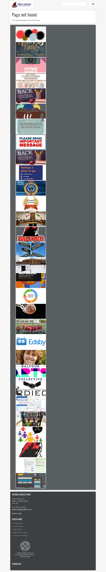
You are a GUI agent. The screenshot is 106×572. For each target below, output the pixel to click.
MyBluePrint (17, 529)
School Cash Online (20, 535)
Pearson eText (18, 526)
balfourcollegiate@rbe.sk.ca (22, 509)
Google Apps (17, 523)
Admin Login (17, 513)
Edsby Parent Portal (20, 532)
